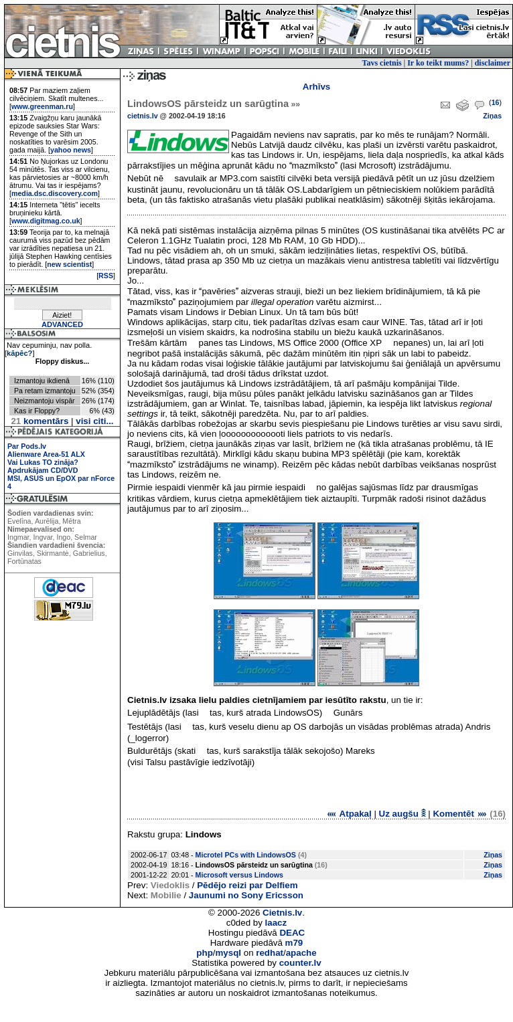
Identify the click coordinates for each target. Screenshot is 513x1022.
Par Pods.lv (26, 446)
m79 (294, 943)
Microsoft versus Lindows (239, 875)
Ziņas (492, 116)
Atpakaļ (348, 814)
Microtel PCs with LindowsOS (246, 855)
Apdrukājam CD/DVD (42, 470)
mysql (229, 953)
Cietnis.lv (282, 913)
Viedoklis (170, 885)
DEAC (292, 933)
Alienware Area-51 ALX (46, 454)
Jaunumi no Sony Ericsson (246, 895)
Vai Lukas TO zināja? (42, 462)
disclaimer (492, 63)
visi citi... (94, 421)
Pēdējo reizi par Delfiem (247, 885)
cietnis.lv (142, 116)
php (204, 953)
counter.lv (300, 963)
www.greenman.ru (42, 106)
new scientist (69, 264)
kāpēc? (19, 353)
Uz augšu (402, 814)
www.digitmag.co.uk (45, 221)
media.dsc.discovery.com (54, 193)
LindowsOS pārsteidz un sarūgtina (213, 103)
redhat (269, 953)
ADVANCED (62, 324)
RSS (105, 276)
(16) (321, 865)
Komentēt (460, 814)
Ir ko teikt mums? (438, 63)
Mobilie (166, 895)
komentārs (39, 421)
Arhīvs (316, 87)
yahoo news (70, 150)
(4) (302, 855)
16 (496, 102)
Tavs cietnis (382, 63)
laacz (276, 923)
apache (301, 953)
